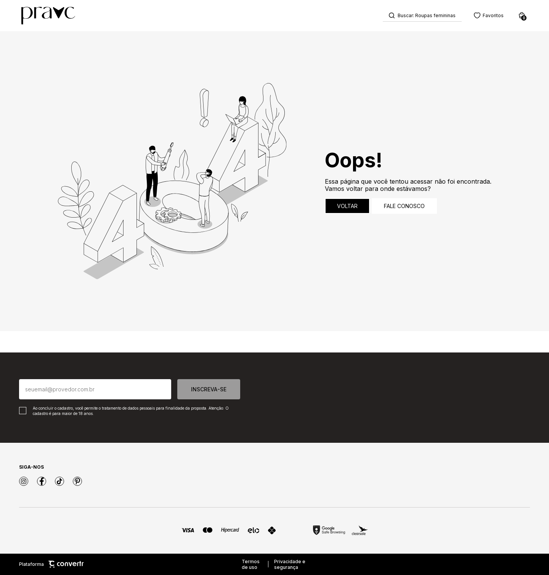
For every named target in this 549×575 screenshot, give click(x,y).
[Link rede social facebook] (41, 481)
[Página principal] (48, 15)
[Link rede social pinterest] (77, 481)
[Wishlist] (489, 15)
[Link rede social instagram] (23, 481)
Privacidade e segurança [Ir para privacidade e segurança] (289, 564)
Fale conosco (404, 206)
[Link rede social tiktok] (59, 481)
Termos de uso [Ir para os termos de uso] (251, 564)
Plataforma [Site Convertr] (51, 564)
